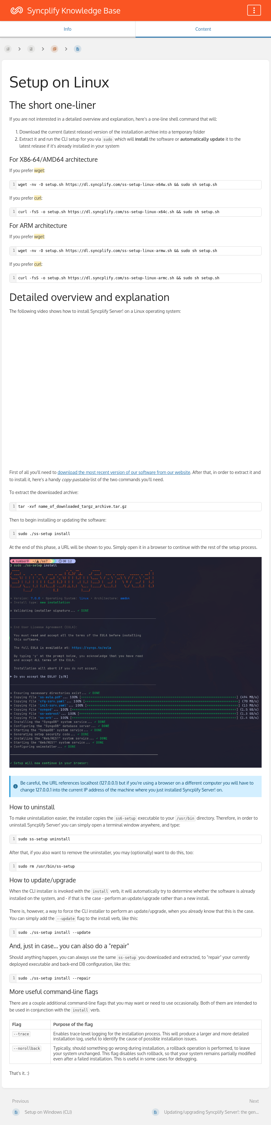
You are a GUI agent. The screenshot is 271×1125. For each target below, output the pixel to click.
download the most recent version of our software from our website (124, 472)
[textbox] (138, 185)
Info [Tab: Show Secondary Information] (68, 29)
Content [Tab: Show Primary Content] (203, 29)
